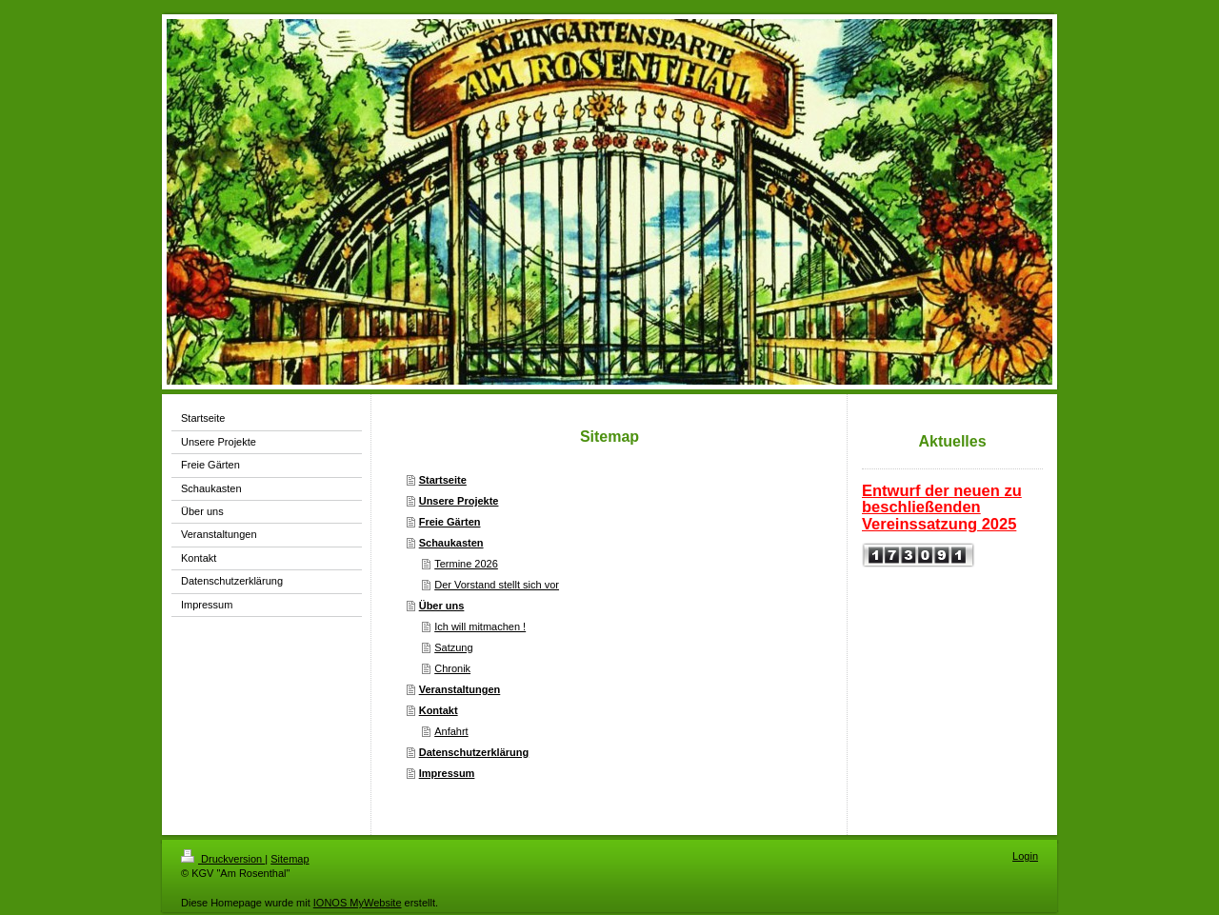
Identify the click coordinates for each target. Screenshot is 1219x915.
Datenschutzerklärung (474, 752)
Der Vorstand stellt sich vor (496, 584)
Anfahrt (451, 731)
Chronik (452, 668)
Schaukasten (451, 542)
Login (1025, 856)
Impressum (447, 773)
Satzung (453, 647)
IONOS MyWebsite (357, 902)
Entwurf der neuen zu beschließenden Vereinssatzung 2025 (942, 507)
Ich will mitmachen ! (480, 626)
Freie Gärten (450, 521)
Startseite (443, 480)
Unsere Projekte (459, 501)
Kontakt (438, 710)
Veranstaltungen (460, 689)
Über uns (442, 605)
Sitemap (289, 859)
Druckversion (223, 859)
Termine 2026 (466, 563)
